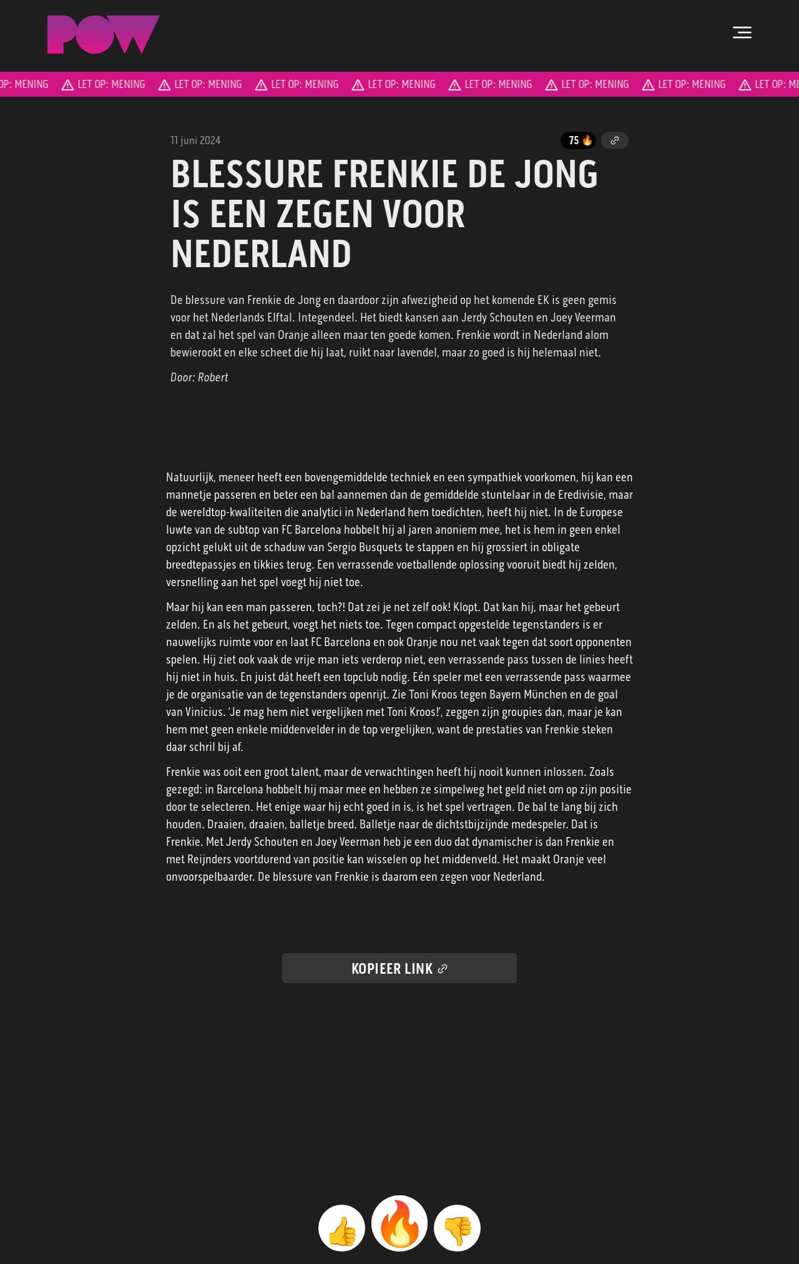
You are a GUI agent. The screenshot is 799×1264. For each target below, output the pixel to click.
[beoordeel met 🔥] (399, 1223)
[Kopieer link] (615, 140)
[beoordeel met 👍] (341, 1228)
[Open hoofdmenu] (742, 32)
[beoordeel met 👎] (457, 1228)
